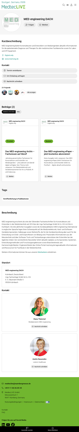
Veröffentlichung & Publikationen (16, 199)
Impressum (28, 402)
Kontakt (5, 410)
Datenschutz (39, 402)
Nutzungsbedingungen (13, 402)
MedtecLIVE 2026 (9, 112)
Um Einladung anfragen (14, 76)
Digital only (7, 55)
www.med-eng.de (10, 59)
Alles (18, 112)
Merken (43, 25)
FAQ (3, 412)
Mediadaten (42, 252)
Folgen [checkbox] (30, 25)
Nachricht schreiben (13, 81)
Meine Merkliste (52, 429)
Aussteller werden (27, 429)
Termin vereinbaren (12, 70)
